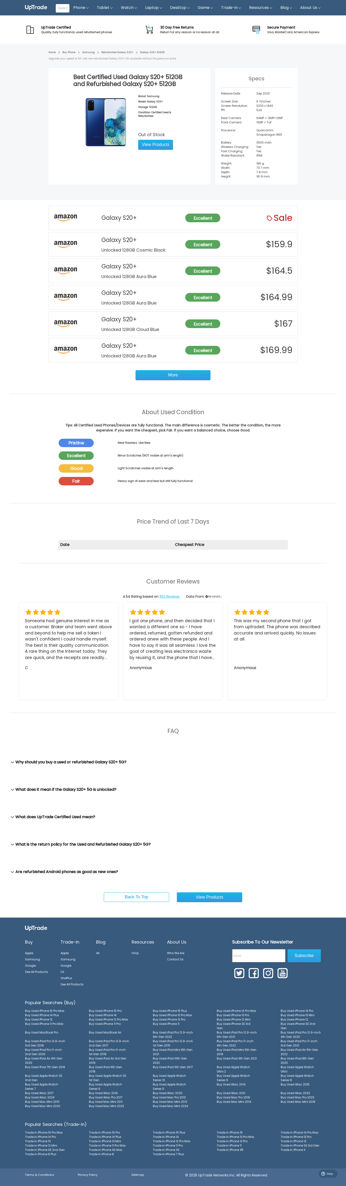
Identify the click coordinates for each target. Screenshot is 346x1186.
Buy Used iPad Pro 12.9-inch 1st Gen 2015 (173, 1043)
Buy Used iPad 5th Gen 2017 (173, 1067)
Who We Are (175, 953)
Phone (81, 8)
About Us (310, 8)
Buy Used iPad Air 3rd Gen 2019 (107, 1060)
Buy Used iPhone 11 (166, 1024)
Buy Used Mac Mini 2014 (234, 1102)
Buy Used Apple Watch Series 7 (41, 1086)
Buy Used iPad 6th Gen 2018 (105, 1069)
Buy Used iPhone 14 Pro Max (236, 1011)
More (173, 375)
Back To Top (136, 896)
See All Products (36, 972)
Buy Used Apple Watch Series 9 (233, 1078)
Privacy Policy (88, 1175)
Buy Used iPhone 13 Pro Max (172, 1015)
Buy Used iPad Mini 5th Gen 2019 (236, 1052)
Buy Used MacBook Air (105, 1032)
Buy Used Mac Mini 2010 (42, 1102)
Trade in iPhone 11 (229, 1145)
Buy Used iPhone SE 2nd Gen (298, 1026)
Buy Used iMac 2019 (103, 1093)
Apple (29, 953)
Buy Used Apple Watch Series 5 (169, 1086)
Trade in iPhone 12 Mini (41, 1145)
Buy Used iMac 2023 (295, 1093)
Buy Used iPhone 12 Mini (234, 1019)
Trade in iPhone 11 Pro (168, 1145)
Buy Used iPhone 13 (38, 1019)
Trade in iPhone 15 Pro (104, 1132)
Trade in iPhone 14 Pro (40, 1137)
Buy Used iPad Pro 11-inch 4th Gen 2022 (235, 1043)
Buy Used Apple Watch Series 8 (297, 1078)
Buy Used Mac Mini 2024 (170, 1106)
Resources (261, 8)
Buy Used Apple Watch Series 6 (105, 1086)
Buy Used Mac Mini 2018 (298, 1102)
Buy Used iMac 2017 (39, 1093)
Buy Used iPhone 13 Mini (298, 1015)
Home (52, 52)
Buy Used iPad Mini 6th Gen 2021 (172, 1052)
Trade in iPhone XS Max (105, 1150)
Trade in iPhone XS (166, 1150)
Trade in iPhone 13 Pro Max (235, 1137)
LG (62, 972)
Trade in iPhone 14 (166, 1137)
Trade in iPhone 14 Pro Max (299, 1132)
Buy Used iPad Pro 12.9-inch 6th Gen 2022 (173, 1034)
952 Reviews (169, 596)
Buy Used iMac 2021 (231, 1093)
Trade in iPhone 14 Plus (105, 1137)
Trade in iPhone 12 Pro (232, 1141)
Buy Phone (68, 52)
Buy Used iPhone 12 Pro (169, 1019)
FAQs (135, 953)
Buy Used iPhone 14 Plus (42, 1015)
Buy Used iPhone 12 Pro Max (108, 1019)
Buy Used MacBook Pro (41, 1032)
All (97, 953)
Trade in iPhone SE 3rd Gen (300, 1145)
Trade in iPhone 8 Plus (40, 1154)
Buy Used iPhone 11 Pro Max (44, 1024)
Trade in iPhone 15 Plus (169, 1132)
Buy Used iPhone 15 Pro (105, 1011)
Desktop (180, 8)
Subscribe (304, 955)
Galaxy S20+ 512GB (152, 52)
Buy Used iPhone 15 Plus (170, 1011)
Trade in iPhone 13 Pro (296, 1137)
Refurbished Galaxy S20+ (117, 52)
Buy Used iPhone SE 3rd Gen (233, 1026)
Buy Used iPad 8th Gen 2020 (297, 1060)
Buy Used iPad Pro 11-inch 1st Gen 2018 (107, 1052)
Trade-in (231, 8)
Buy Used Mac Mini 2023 (106, 1106)
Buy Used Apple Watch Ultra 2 (233, 1069)
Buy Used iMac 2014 (231, 1084)
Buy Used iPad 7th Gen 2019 (45, 1067)
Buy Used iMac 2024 (40, 1097)
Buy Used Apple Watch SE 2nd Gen (43, 1078)
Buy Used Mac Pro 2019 (233, 1097)
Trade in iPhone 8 (101, 1154)
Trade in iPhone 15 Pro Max (44, 1132)
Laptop (153, 8)
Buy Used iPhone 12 (294, 1019)
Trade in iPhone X (293, 1150)
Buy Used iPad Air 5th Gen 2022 (299, 1052)
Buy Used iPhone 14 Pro (297, 1011)
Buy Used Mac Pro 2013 (169, 1097)
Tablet (105, 8)
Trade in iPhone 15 (230, 1132)
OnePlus (66, 978)
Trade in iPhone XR (230, 1150)
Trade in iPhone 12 (293, 1141)
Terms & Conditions (39, 1175)
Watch (129, 8)
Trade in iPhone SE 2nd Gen (45, 1150)
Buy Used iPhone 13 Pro (233, 1015)
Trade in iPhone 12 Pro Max (171, 1141)
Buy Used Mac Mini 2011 (106, 1102)
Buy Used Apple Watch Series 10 (169, 1078)
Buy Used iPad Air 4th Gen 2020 (43, 1060)
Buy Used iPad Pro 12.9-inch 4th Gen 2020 (301, 1034)
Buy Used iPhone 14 (103, 1015)
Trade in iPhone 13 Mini (105, 1141)
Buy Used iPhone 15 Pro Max (44, 1011)
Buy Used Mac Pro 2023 (297, 1097)
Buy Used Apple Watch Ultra (297, 1069)
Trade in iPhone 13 (38, 1141)
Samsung (88, 52)
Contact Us (175, 959)
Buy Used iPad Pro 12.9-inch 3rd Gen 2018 (45, 1043)
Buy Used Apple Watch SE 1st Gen (107, 1078)
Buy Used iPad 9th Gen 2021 (237, 1058)
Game (205, 8)
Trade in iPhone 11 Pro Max (107, 1145)
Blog (286, 8)
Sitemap (137, 1175)
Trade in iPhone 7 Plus (168, 1154)
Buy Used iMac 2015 (295, 1084)
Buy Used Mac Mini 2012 (170, 1102)
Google (30, 966)
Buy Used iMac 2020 (167, 1093)
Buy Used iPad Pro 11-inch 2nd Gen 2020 (43, 1052)
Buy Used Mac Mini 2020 (42, 1106)
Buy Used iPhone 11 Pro (105, 1024)
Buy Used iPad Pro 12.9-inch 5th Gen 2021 (237, 1034)
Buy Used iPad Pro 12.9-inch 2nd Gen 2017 (109, 1043)
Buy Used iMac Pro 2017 (106, 1097)
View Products (155, 144)
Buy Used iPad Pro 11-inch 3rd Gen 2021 (299, 1043)
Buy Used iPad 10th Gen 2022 (170, 1060)
